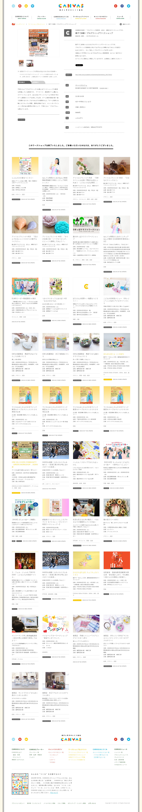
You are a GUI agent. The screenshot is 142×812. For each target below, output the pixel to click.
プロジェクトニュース (121, 755)
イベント (15, 433)
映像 (56, 594)
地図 (74, 319)
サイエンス (82, 199)
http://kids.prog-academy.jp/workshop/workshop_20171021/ (93, 74)
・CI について (16, 757)
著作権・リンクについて (34, 803)
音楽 (17, 604)
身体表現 (75, 483)
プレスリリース (119, 757)
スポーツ (48, 484)
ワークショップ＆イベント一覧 (78, 752)
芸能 (13, 428)
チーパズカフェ (81, 85)
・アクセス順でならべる (100, 755)
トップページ (20, 24)
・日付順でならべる (99, 757)
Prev (20, 43)
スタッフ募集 (61, 803)
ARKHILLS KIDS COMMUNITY (21, 486)
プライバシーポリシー (18, 803)
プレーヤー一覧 (34, 752)
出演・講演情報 (119, 759)
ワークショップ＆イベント (36, 24)
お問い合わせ (92, 803)
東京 (125, 372)
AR (43, 484)
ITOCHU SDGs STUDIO (111, 372)
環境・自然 (90, 199)
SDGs (121, 372)
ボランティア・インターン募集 (77, 803)
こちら (77, 118)
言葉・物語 (107, 483)
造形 (23, 194)
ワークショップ (16, 199)
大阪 (78, 319)
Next (56, 43)
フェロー (32, 757)
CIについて (54, 792)
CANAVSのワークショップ (77, 755)
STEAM (75, 540)
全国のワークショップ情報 (77, 757)
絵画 (13, 194)
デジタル (20, 659)
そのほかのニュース (120, 764)
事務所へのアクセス (18, 759)
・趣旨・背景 (16, 755)
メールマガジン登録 (49, 803)
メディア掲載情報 (119, 762)
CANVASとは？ (17, 752)
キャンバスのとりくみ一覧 (101, 752)
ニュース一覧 (118, 752)
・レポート (52, 759)
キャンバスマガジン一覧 (56, 752)
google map (103, 88)
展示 (14, 541)
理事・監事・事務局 (35, 755)
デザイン (18, 194)
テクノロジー (56, 484)
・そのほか (52, 762)
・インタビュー (53, 755)
